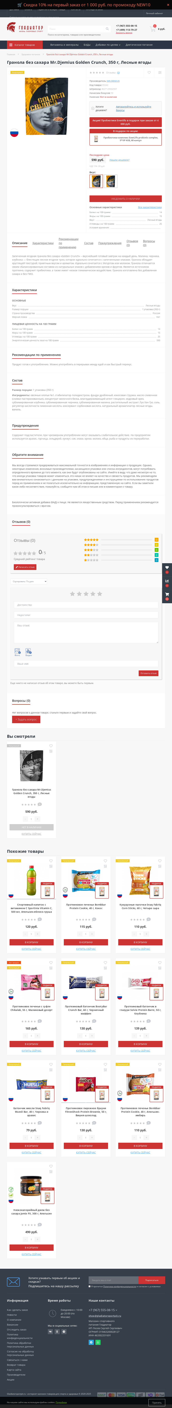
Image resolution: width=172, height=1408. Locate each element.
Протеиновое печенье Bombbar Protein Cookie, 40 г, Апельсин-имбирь (140, 1112)
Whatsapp (98, 1342)
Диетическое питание (139, 44)
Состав (88, 243)
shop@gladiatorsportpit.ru (105, 1315)
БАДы (87, 44)
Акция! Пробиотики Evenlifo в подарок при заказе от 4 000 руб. (126, 122)
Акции (82, 53)
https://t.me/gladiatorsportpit (64, 1331)
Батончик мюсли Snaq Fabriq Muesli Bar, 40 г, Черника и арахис (31, 1112)
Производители (16, 1374)
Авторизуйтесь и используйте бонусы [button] (133, 108)
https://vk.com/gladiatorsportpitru (50, 1331)
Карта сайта (14, 1369)
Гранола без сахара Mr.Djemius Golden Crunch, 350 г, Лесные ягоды (31, 793)
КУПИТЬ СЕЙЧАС (31, 833)
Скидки (69, 53)
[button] (167, 596)
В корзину (31, 942)
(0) (118, 72)
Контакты (75, 9)
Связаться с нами (17, 1360)
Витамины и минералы (64, 44)
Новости (12, 1314)
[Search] (107, 29)
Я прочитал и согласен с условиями (126, 1286)
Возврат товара (16, 1364)
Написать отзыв (25, 567)
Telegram (91, 1342)
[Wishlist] (149, 73)
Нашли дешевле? (119, 159)
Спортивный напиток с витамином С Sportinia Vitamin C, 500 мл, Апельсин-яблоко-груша (31, 908)
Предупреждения (109, 243)
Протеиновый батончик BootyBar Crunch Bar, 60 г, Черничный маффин (86, 1010)
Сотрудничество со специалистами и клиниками (34, 17)
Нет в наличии (31, 827)
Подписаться (151, 1280)
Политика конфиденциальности (119, 1286)
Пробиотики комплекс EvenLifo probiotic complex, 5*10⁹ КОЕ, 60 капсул (130, 139)
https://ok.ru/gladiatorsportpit (57, 1331)
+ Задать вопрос (26, 719)
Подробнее (61, 1402)
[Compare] (159, 73)
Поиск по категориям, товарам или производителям (74, 34)
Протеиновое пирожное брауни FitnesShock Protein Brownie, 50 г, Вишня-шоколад (86, 1112)
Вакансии (12, 1324)
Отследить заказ (94, 9)
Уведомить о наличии (125, 198)
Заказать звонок (124, 32)
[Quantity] (31, 819)
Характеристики (43, 243)
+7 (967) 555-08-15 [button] (103, 1310)
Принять (157, 1402)
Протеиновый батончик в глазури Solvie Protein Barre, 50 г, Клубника (140, 1010)
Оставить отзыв (149, 673)
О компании (14, 1319)
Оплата (28, 9)
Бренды (55, 53)
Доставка (14, 9)
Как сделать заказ (17, 1309)
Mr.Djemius (113, 80)
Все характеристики (150, 207)
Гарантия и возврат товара (51, 9)
